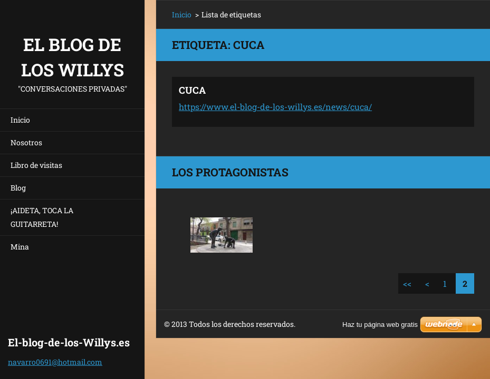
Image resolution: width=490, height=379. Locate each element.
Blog (18, 188)
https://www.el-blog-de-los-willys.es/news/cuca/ (275, 106)
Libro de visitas (36, 165)
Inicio (20, 120)
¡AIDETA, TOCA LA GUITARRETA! (42, 217)
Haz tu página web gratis (380, 324)
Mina (20, 247)
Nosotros (26, 142)
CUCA (192, 90)
